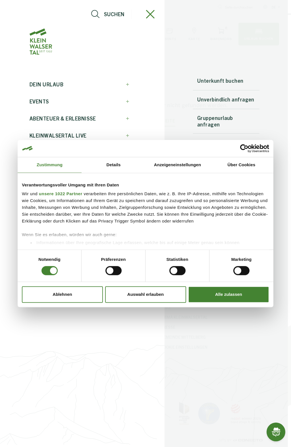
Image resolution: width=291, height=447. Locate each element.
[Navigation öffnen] (24, 34)
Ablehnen (62, 294)
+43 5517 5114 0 (77, 7)
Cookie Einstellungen (184, 347)
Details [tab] (114, 164)
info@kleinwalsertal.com (30, 7)
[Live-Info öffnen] (51, 34)
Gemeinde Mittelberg (183, 337)
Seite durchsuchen (235, 7)
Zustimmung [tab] (50, 164)
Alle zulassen (228, 294)
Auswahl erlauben (145, 294)
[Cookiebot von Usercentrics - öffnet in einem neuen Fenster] (244, 148)
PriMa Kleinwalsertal (184, 317)
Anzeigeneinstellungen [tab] (177, 164)
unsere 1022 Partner (60, 193)
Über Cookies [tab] (241, 164)
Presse (168, 327)
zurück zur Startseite (145, 120)
